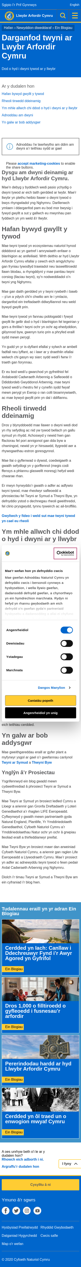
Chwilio (63, 15)
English (74, 4)
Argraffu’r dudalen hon (20, 1166)
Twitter (16, 1211)
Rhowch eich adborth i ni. (23, 1159)
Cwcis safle (49, 1235)
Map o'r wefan (12, 1244)
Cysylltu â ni (40, 1184)
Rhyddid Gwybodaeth (57, 1227)
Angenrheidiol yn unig (40, 713)
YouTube (37, 1211)
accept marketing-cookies (38, 163)
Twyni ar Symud (15, 762)
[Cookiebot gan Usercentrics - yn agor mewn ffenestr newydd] (65, 553)
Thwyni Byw (42, 762)
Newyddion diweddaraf (33, 28)
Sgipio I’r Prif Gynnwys (19, 5)
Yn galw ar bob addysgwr (21, 122)
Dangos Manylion (51, 687)
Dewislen (75, 15)
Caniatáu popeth (40, 700)
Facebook (6, 1211)
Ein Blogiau (63, 28)
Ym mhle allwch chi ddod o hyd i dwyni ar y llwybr (39, 108)
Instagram (27, 1211)
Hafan (8, 28)
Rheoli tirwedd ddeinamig (21, 101)
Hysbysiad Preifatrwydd (20, 1227)
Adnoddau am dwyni (17, 115)
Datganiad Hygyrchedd (19, 1235)
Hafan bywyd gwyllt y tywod (23, 94)
